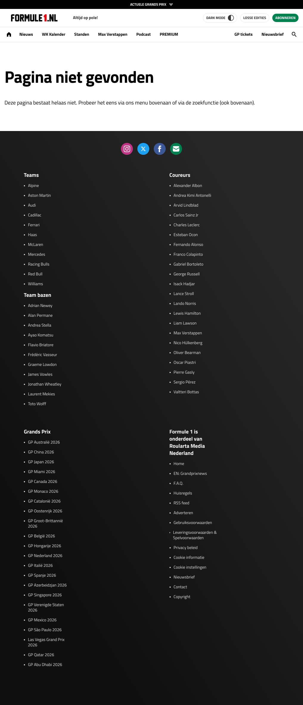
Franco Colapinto (188, 254)
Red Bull (35, 274)
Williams (35, 284)
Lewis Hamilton (187, 313)
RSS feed (181, 503)
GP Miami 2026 (41, 472)
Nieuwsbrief (273, 34)
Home (179, 464)
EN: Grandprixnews (190, 473)
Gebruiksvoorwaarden (193, 522)
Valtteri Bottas (186, 392)
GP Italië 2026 (40, 565)
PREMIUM (169, 34)
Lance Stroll (184, 294)
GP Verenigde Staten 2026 (46, 607)
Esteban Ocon (186, 235)
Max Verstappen (112, 34)
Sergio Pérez (185, 382)
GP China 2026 (41, 452)
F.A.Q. (179, 483)
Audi (32, 205)
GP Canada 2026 (42, 481)
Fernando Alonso (188, 244)
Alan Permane (40, 315)
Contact (180, 587)
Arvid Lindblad (186, 205)
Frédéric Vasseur (42, 355)
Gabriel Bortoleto (188, 264)
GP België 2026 (41, 536)
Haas (32, 235)
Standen (81, 34)
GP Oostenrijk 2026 (45, 511)
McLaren (35, 244)
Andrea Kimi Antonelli (192, 195)
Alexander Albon (188, 185)
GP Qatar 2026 (41, 655)
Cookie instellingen (190, 567)
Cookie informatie (189, 557)
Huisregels (183, 493)
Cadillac (34, 215)
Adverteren (183, 513)
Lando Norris (185, 303)
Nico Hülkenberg (188, 343)
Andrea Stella (39, 325)
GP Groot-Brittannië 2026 (45, 523)
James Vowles (40, 374)
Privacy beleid (186, 547)
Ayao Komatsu (40, 335)
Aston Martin (39, 195)
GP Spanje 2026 (42, 575)
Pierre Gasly (184, 372)
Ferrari (34, 225)
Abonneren (285, 18)
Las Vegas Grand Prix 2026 (46, 642)
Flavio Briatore (40, 345)
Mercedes (36, 254)
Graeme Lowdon (42, 364)
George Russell (187, 274)
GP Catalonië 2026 (44, 501)
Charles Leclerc (187, 225)
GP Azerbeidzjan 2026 (47, 585)
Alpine (33, 185)
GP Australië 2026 (44, 442)
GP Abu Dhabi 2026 (45, 664)
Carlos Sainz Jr (186, 215)
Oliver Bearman (187, 352)
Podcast (143, 34)
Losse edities (254, 18)
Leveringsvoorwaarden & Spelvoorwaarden (195, 535)
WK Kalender (53, 34)
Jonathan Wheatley (44, 384)
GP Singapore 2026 (45, 595)
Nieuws (26, 34)
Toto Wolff (37, 404)
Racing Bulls (38, 264)
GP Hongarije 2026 (44, 546)
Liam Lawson (185, 323)
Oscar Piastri (185, 362)
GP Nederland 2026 (45, 556)
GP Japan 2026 (41, 462)
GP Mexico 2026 (42, 620)
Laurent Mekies (41, 394)
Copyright (182, 597)
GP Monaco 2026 (43, 491)
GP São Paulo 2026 (45, 630)
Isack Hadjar (184, 284)
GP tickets (243, 34)
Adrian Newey (40, 305)
